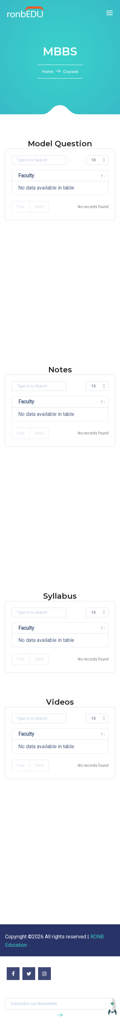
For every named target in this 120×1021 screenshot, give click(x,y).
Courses (70, 71)
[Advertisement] (60, 305)
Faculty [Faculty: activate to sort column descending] (26, 176)
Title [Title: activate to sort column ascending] (58, 734)
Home (48, 71)
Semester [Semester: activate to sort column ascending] (87, 176)
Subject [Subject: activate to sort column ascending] (55, 176)
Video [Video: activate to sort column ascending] (86, 734)
